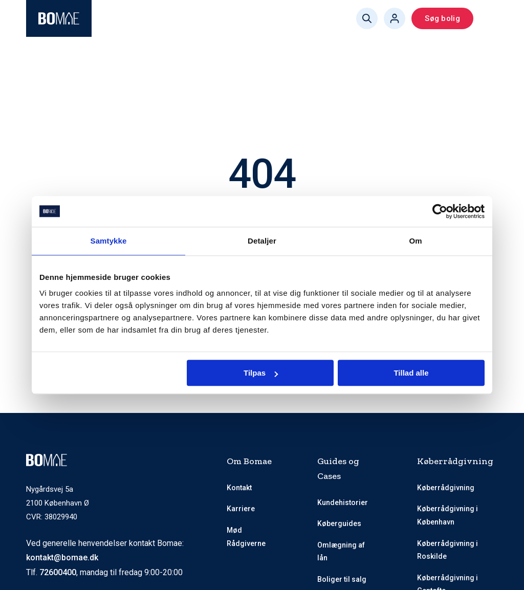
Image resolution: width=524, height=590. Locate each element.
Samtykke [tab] (109, 240)
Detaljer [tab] (262, 240)
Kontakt (239, 488)
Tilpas (261, 372)
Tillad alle (411, 372)
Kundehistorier (342, 502)
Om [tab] (415, 240)
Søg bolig (442, 18)
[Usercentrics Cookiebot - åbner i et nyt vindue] (440, 211)
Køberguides (339, 523)
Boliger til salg (341, 579)
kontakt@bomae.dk (62, 557)
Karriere (241, 509)
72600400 (57, 572)
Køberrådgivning (445, 488)
